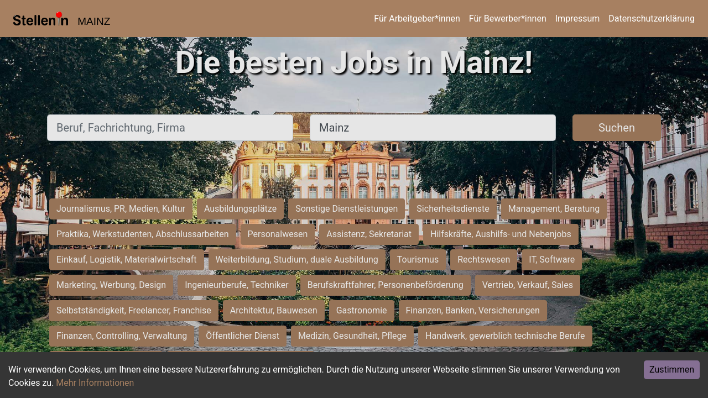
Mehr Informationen (95, 383)
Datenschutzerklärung (651, 18)
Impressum (577, 18)
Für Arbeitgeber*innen (417, 18)
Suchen (616, 127)
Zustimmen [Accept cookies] (671, 369)
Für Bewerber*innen (507, 18)
